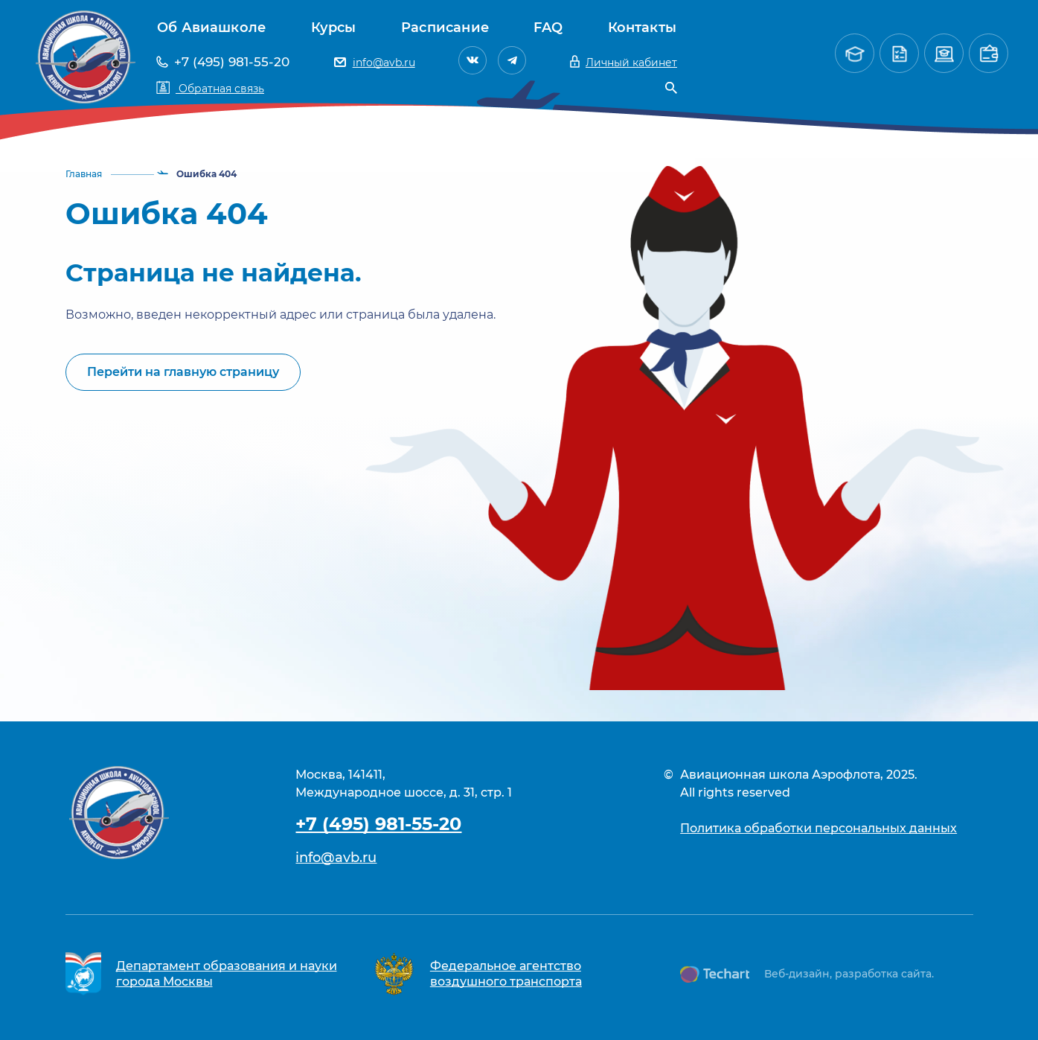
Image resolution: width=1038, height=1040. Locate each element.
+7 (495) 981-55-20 (378, 824)
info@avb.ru (336, 857)
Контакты (642, 27)
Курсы (333, 27)
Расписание (445, 27)
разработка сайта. (884, 973)
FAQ (548, 27)
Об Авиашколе (211, 27)
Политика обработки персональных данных (818, 828)
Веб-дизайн (797, 973)
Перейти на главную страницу (183, 372)
